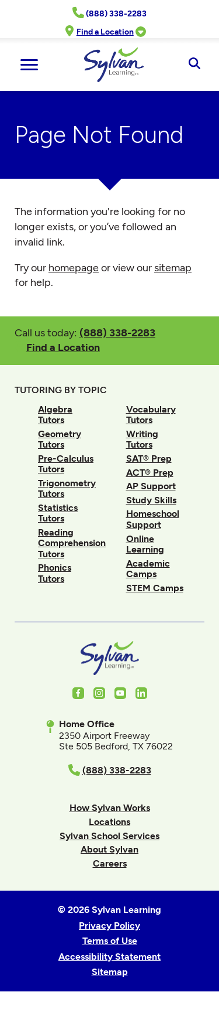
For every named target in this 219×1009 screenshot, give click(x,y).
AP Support (151, 486)
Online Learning (145, 544)
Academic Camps (148, 569)
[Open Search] (194, 64)
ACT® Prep (149, 472)
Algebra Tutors (55, 414)
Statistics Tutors (58, 513)
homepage (73, 267)
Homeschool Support (152, 519)
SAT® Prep (149, 458)
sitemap (173, 267)
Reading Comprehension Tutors (72, 543)
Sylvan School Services (109, 835)
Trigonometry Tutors (67, 488)
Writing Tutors (142, 439)
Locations (109, 821)
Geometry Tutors (59, 439)
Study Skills (151, 500)
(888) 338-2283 (117, 332)
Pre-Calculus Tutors (65, 464)
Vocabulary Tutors (151, 414)
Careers (110, 863)
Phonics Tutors (54, 573)
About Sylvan (109, 849)
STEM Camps (154, 588)
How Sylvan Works (109, 807)
